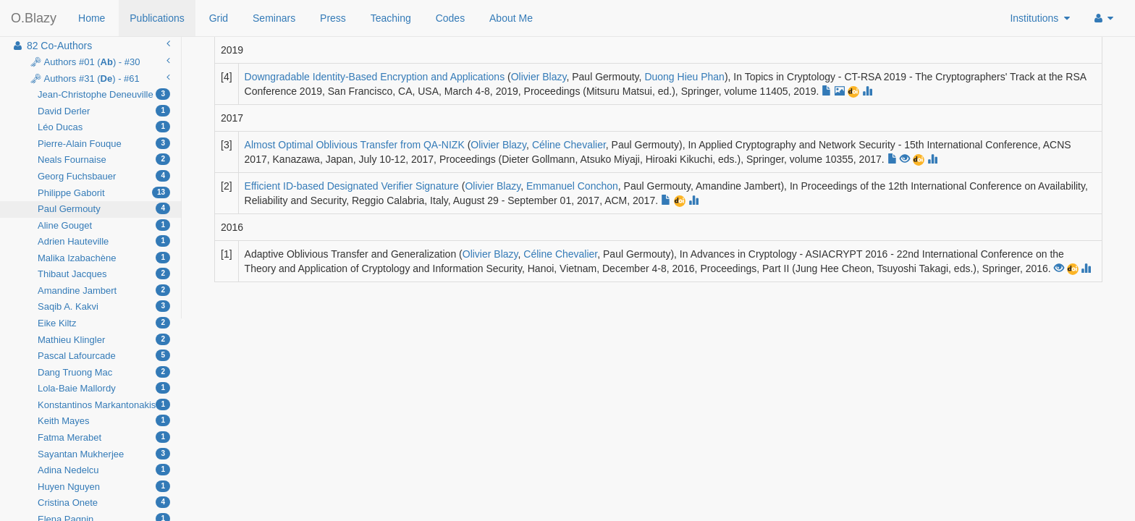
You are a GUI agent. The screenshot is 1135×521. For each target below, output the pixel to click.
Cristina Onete (104, 502)
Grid (218, 18)
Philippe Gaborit (104, 192)
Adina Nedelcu (104, 469)
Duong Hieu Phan (684, 76)
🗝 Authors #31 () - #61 (98, 78)
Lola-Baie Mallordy (104, 388)
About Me (511, 18)
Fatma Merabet (104, 437)
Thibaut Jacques (104, 273)
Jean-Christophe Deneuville (104, 94)
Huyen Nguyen (104, 486)
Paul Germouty (104, 208)
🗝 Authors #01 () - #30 (98, 61)
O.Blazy (33, 18)
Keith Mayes (104, 420)
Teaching (391, 18)
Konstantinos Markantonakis (104, 404)
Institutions (1040, 18)
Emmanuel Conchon (572, 186)
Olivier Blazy (539, 76)
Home (91, 18)
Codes (450, 18)
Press (333, 18)
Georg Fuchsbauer (104, 176)
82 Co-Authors (90, 44)
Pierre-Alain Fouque (104, 143)
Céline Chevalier (569, 145)
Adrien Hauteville (104, 241)
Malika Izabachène (104, 257)
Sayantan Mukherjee (104, 453)
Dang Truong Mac (104, 372)
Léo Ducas (104, 126)
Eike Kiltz (104, 323)
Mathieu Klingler (104, 339)
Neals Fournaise (104, 159)
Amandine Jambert (104, 290)
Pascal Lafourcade (104, 355)
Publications (157, 18)
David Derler (104, 111)
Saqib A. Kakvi (104, 306)
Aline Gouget (104, 225)
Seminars (274, 18)
